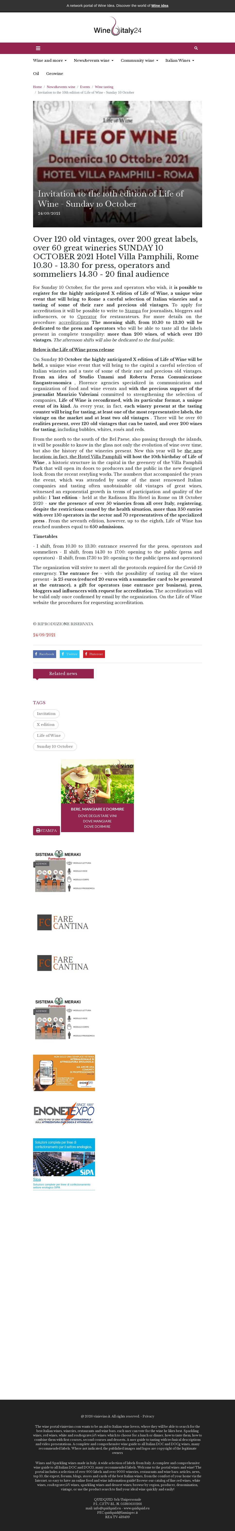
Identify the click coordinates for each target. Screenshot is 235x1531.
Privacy (148, 1416)
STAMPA (46, 830)
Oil (36, 73)
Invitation (46, 714)
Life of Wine (49, 735)
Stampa (133, 310)
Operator (87, 316)
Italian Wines (178, 60)
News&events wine (92, 60)
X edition (46, 724)
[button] (38, 48)
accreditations (74, 322)
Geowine (54, 73)
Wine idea (159, 5)
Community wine (138, 60)
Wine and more (48, 60)
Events (85, 87)
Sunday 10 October (55, 746)
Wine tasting (104, 87)
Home (37, 87)
